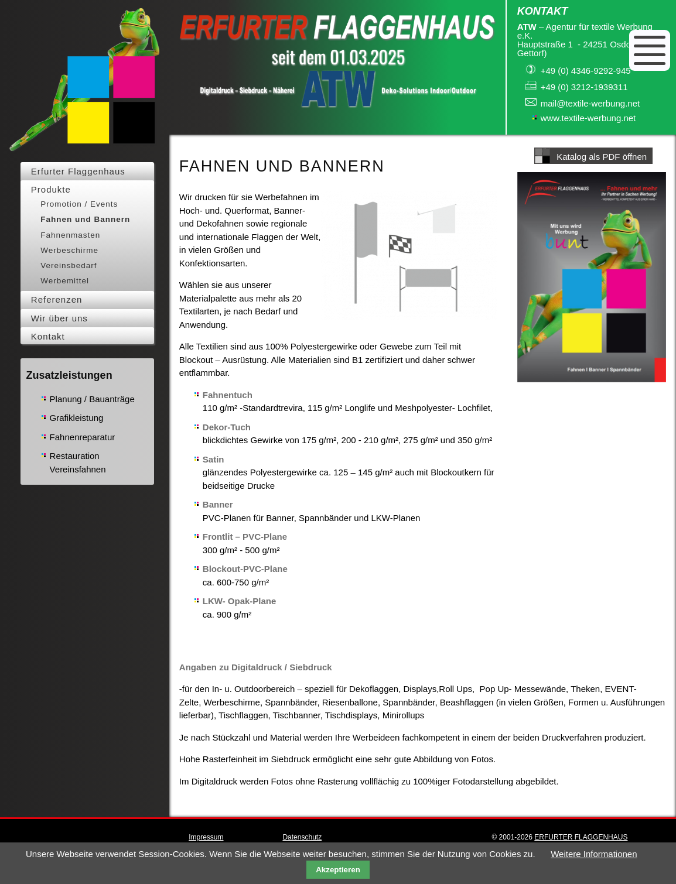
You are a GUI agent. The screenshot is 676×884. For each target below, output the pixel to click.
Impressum (206, 837)
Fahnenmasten (70, 235)
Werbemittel (64, 280)
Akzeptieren (338, 869)
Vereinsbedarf (68, 265)
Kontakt (48, 336)
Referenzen (57, 299)
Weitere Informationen (594, 854)
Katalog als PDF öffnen (601, 157)
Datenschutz (302, 837)
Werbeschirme (69, 250)
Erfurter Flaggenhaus (78, 171)
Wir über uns (59, 318)
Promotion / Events (79, 204)
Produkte (51, 189)
